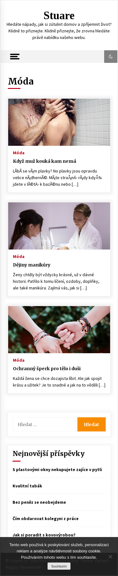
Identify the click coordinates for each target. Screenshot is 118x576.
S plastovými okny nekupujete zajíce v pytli (57, 469)
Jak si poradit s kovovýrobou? (44, 535)
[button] (110, 56)
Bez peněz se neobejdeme (39, 502)
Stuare (59, 15)
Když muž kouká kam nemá (44, 161)
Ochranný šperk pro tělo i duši (47, 368)
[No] (110, 556)
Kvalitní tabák (27, 486)
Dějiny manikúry (31, 265)
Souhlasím (59, 566)
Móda (19, 152)
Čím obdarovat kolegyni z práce (46, 518)
